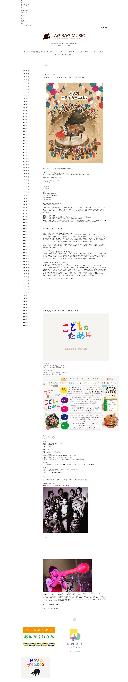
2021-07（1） (27, 167)
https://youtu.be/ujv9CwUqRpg (51, 604)
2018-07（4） (27, 261)
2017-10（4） (27, 286)
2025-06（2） (27, 83)
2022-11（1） (27, 125)
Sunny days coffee (65, 469)
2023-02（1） (27, 116)
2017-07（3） (27, 295)
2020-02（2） (27, 213)
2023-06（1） (27, 113)
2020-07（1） (27, 201)
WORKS (23, 7)
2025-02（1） (27, 86)
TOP (22, 1)
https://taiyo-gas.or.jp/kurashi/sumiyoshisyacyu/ (56, 485)
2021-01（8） (27, 186)
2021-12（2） (27, 155)
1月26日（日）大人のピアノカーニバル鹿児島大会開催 (63, 77)
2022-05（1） (27, 143)
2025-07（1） (27, 80)
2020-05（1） (27, 207)
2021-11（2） (27, 158)
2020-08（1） (27, 198)
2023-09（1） (27, 107)
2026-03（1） (27, 74)
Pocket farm (74, 469)
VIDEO (22, 14)
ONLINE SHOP (24, 10)
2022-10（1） (27, 128)
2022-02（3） (27, 149)
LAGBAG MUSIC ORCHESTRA (62, 464)
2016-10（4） (27, 322)
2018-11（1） (27, 252)
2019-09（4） (27, 228)
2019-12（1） (27, 219)
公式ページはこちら (48, 233)
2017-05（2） (27, 301)
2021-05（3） (27, 174)
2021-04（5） (27, 177)
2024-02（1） (27, 101)
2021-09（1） (27, 161)
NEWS (22, 2)
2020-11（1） (27, 192)
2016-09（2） (27, 325)
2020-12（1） (27, 189)
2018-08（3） (27, 258)
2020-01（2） (27, 216)
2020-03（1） (27, 210)
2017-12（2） (27, 280)
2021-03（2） (27, 180)
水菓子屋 (51, 469)
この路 (57, 469)
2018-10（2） (27, 255)
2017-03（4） (27, 307)
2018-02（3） (27, 274)
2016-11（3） (27, 319)
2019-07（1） (27, 234)
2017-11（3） (27, 283)
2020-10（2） (27, 195)
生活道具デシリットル (55, 470)
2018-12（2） (27, 249)
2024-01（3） (27, 104)
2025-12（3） (27, 77)
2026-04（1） (27, 70)
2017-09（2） (27, 289)
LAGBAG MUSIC (53, 608)
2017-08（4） (27, 292)
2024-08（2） (27, 95)
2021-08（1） (27, 164)
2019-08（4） (27, 231)
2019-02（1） (27, 243)
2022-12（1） (27, 122)
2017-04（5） (27, 304)
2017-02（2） (27, 310)
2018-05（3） (27, 264)
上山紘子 (63, 480)
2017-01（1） (27, 313)
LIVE (22, 9)
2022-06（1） (27, 140)
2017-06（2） (27, 298)
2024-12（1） (27, 92)
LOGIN (23, 23)
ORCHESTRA (24, 12)
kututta (60, 472)
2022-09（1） (27, 131)
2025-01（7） (27, 89)
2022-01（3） (27, 152)
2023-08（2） (27, 110)
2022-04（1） (27, 146)
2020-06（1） (27, 204)
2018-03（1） (27, 271)
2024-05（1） (27, 98)
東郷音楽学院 (25, 4)
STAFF (22, 20)
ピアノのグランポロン (27, 25)
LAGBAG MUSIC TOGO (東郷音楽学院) (52, 443)
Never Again (53, 472)
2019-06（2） (27, 237)
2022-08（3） (27, 134)
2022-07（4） (27, 137)
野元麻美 (51, 480)
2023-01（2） (27, 119)
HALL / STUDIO (24, 6)
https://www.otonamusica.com (64, 233)
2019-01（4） (27, 246)
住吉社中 (49, 464)
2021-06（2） (27, 171)
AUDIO (22, 15)
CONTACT (23, 22)
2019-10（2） (27, 225)
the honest (91, 464)
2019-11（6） (27, 222)
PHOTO (23, 17)
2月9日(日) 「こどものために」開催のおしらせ (60, 311)
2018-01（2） (27, 277)
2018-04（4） (27, 267)
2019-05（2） (27, 240)
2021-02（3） (27, 183)
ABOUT (23, 18)
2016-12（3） (27, 316)
